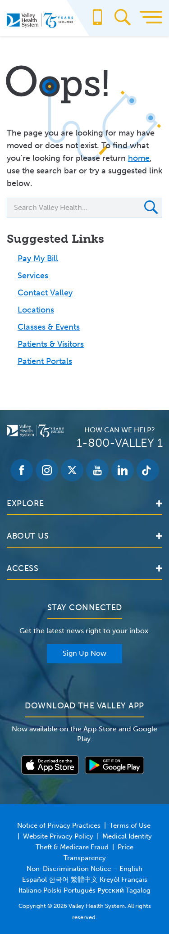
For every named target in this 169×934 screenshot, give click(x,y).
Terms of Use (130, 825)
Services (33, 276)
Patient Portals (45, 361)
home (139, 158)
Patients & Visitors (51, 344)
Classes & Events (49, 327)
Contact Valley (45, 293)
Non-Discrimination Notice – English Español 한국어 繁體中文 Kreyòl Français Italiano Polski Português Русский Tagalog (84, 879)
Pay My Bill (38, 258)
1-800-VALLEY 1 (120, 443)
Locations (36, 310)
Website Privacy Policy (58, 836)
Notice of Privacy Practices (58, 825)
